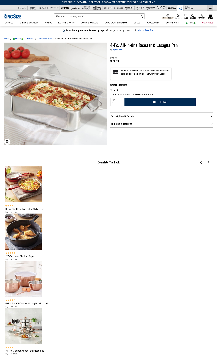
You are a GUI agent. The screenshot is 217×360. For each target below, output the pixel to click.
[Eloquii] (118, 8)
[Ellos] (97, 8)
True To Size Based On (131, 94)
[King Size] (180, 8)
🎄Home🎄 (18, 38)
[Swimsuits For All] (129, 8)
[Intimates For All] (150, 8)
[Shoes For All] (161, 8)
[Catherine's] (54, 8)
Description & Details (123, 116)
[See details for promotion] (133, 2)
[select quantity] (116, 102)
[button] (193, 16)
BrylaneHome (118, 49)
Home (6, 38)
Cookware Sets (45, 38)
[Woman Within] (33, 8)
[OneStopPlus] (22, 8)
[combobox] (99, 16)
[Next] (208, 162)
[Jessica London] (86, 8)
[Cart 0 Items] (210, 16)
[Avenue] (65, 8)
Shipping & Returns (121, 124)
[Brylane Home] (172, 8)
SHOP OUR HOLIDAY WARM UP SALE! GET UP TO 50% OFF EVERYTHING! (95, 2)
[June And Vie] (107, 8)
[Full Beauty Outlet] (188, 8)
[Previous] (201, 162)
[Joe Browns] (75, 8)
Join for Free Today (146, 30)
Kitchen (30, 38)
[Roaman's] (43, 8)
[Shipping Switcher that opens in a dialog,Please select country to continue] (210, 8)
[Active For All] (140, 8)
